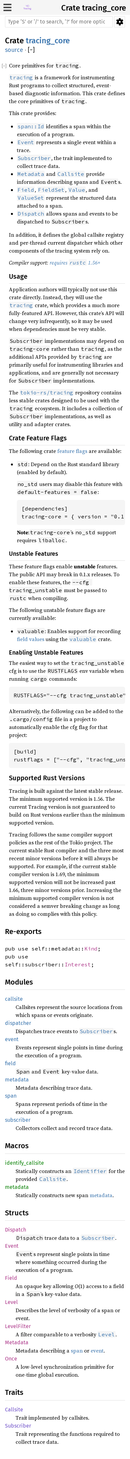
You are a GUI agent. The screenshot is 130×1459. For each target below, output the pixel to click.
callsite (14, 999)
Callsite (14, 1409)
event (12, 1039)
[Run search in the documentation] (59, 21)
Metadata (16, 1342)
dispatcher (18, 1023)
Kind (91, 948)
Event (12, 1246)
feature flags (72, 451)
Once (11, 1359)
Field (11, 1278)
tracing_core (104, 8)
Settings (119, 21)
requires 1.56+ (75, 262)
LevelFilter (18, 1326)
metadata (17, 1079)
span (11, 1096)
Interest (78, 964)
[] (31, 50)
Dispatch (15, 1230)
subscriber (17, 1120)
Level (11, 1302)
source (14, 50)
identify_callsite (24, 1163)
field (10, 1063)
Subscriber (18, 1426)
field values (30, 639)
